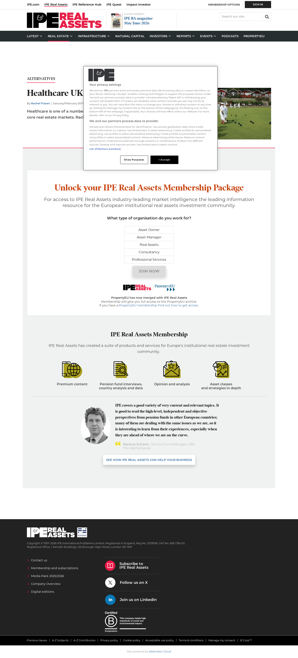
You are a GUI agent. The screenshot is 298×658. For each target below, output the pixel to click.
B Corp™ (246, 640)
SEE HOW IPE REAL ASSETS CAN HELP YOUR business (149, 460)
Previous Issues (37, 640)
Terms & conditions (191, 640)
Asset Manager (149, 237)
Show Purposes (134, 159)
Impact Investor (138, 4)
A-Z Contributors (84, 640)
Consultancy (149, 252)
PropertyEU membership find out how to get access (158, 305)
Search (266, 16)
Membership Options (224, 4)
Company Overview (46, 584)
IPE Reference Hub (86, 4)
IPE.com (33, 4)
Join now (149, 271)
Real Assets (149, 245)
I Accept (164, 159)
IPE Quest (113, 4)
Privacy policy (109, 640)
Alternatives (41, 79)
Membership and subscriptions (54, 568)
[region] (150, 118)
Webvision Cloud (160, 651)
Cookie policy (131, 640)
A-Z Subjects (60, 640)
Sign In (258, 4)
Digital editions (42, 592)
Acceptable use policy (159, 640)
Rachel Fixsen (40, 103)
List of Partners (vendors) (105, 149)
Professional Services (149, 260)
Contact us (39, 560)
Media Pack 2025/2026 (47, 576)
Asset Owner (149, 230)
